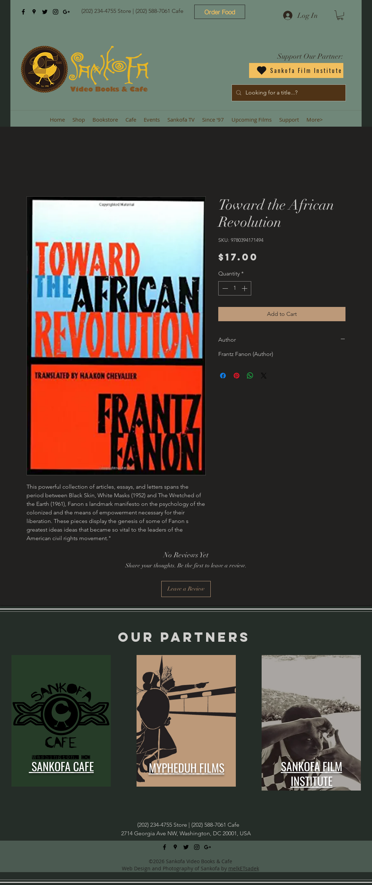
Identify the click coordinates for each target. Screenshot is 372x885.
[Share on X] (263, 375)
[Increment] (245, 288)
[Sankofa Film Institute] (296, 70)
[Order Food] (219, 12)
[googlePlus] (66, 11)
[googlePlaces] (34, 11)
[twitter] (44, 11)
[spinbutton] (234, 288)
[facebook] (23, 11)
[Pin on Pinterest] (236, 375)
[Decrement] (224, 288)
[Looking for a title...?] (287, 93)
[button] (340, 15)
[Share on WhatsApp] (250, 375)
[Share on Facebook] (223, 375)
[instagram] (55, 11)
